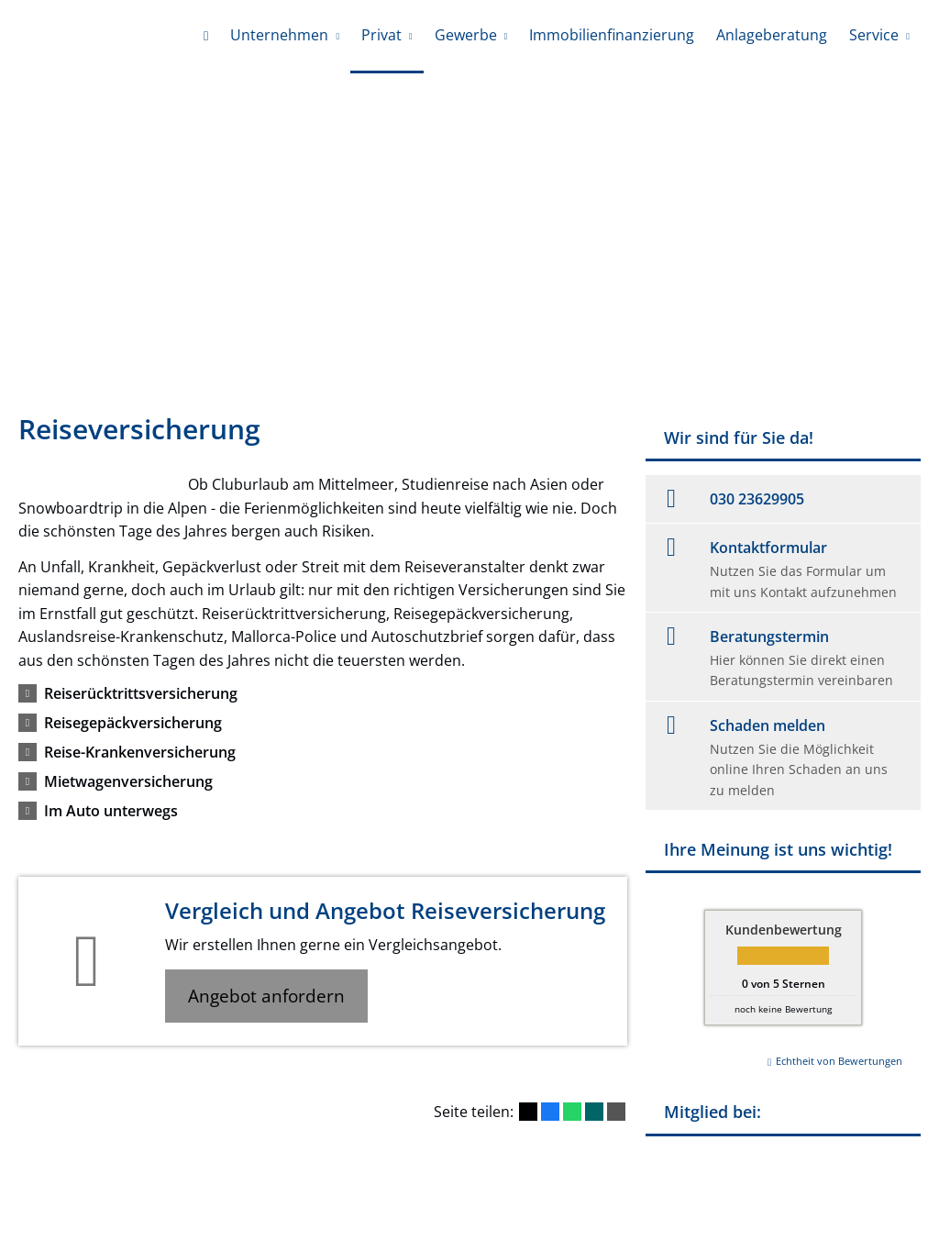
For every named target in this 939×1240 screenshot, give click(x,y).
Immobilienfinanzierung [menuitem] (611, 35)
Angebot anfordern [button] (266, 996)
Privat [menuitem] (381, 35)
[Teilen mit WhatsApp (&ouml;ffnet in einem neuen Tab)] (572, 1111)
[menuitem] (206, 36)
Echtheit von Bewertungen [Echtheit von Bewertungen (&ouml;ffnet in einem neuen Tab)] (839, 1061)
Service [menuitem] (874, 35)
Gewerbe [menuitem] (466, 35)
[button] (141, 693)
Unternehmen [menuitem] (279, 35)
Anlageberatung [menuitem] (771, 35)
